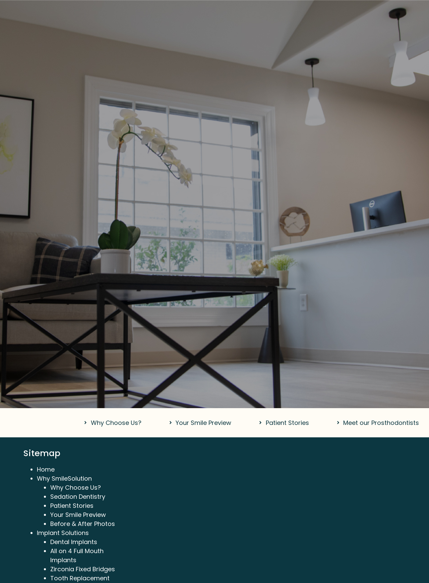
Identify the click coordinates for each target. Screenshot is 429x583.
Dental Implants (73, 542)
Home (46, 469)
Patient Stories (72, 505)
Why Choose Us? (75, 487)
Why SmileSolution (64, 478)
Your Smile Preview (78, 515)
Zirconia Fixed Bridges (82, 569)
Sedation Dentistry (77, 496)
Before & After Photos (82, 524)
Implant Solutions (63, 533)
